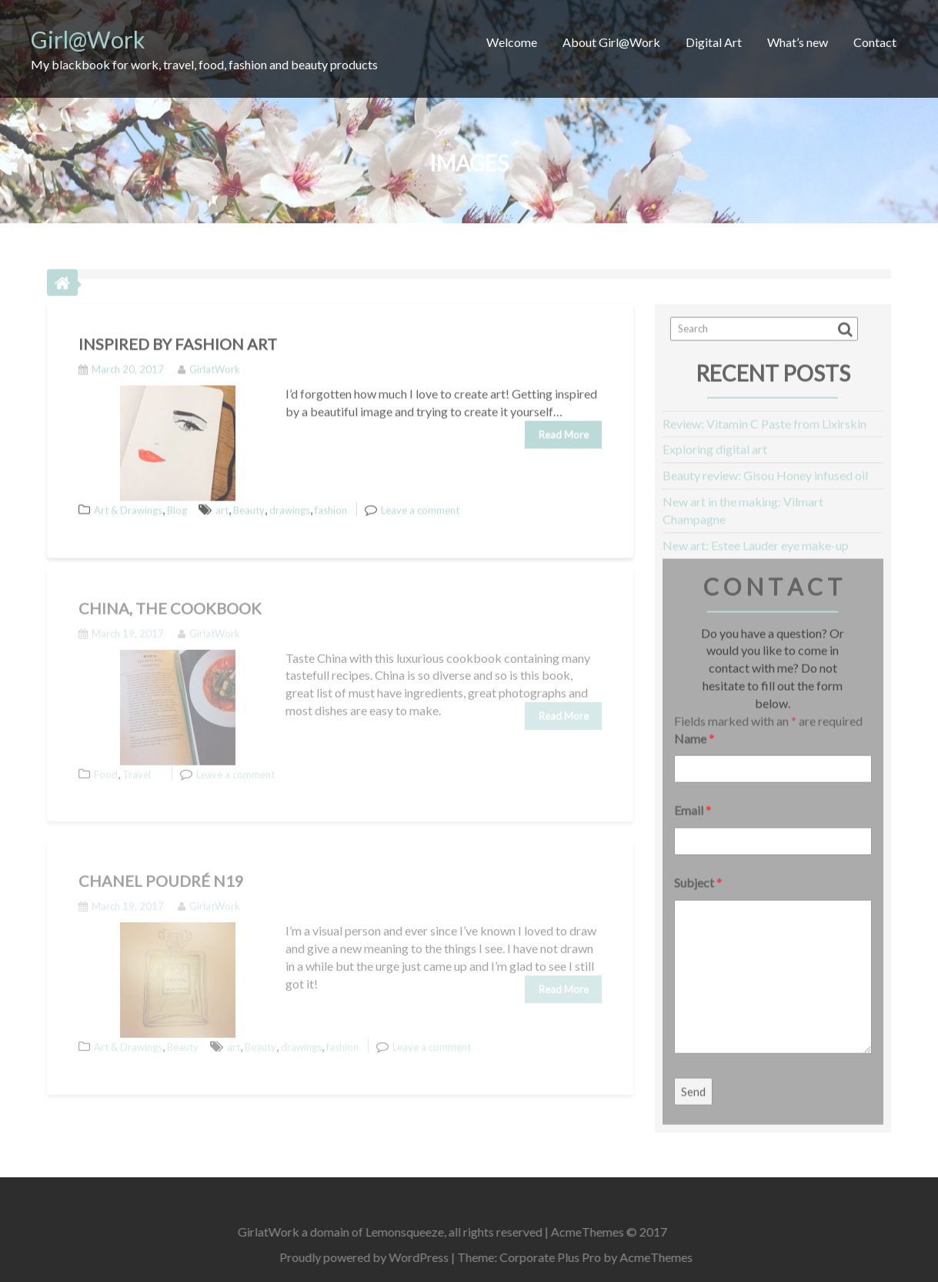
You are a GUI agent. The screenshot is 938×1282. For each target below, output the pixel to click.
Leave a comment (420, 503)
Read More (564, 426)
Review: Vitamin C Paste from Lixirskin (764, 416)
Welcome (511, 42)
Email (692, 802)
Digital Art (714, 42)
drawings (289, 503)
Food (106, 764)
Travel (136, 764)
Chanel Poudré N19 (161, 871)
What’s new (797, 42)
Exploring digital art (715, 441)
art (222, 503)
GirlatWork (209, 362)
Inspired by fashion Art (177, 336)
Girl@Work (88, 39)
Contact (874, 42)
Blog (177, 503)
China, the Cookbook (170, 598)
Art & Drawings (128, 503)
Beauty (249, 503)
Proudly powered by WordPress (374, 1257)
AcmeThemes (666, 1257)
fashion (331, 503)
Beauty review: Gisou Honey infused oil (765, 467)
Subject (698, 875)
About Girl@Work (611, 42)
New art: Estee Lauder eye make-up (756, 538)
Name (694, 730)
